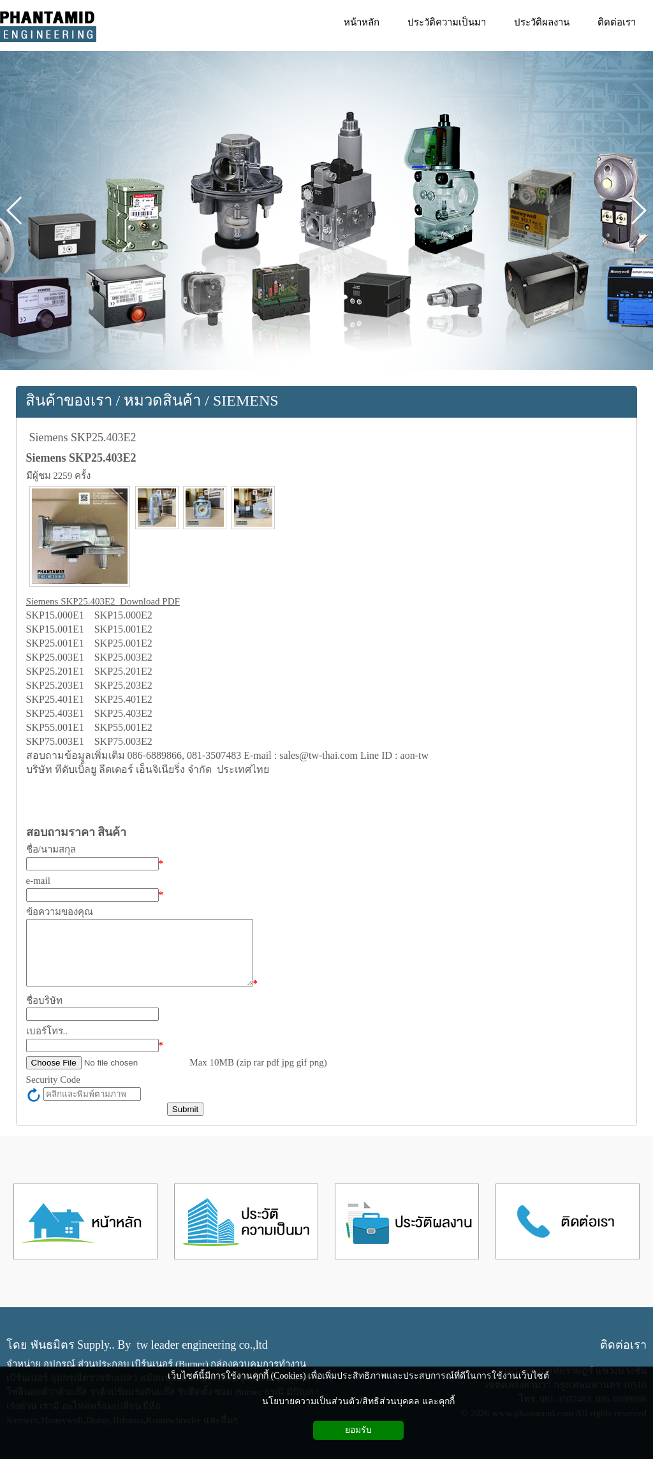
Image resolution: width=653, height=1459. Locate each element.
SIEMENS (246, 400)
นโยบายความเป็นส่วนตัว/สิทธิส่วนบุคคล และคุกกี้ (358, 1401)
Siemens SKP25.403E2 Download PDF (103, 601)
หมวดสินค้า (162, 400)
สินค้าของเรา (69, 400)
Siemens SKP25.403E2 (82, 437)
